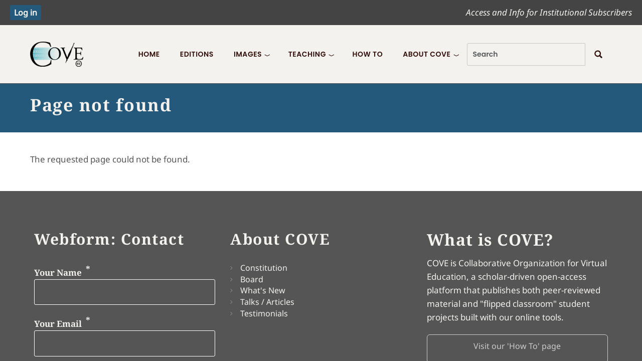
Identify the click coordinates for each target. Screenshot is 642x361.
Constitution (263, 267)
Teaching (307, 54)
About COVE (426, 54)
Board (251, 279)
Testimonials (264, 313)
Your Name (58, 272)
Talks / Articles (267, 301)
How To (367, 54)
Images (248, 54)
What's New (262, 290)
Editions (197, 54)
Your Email (58, 323)
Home (149, 54)
